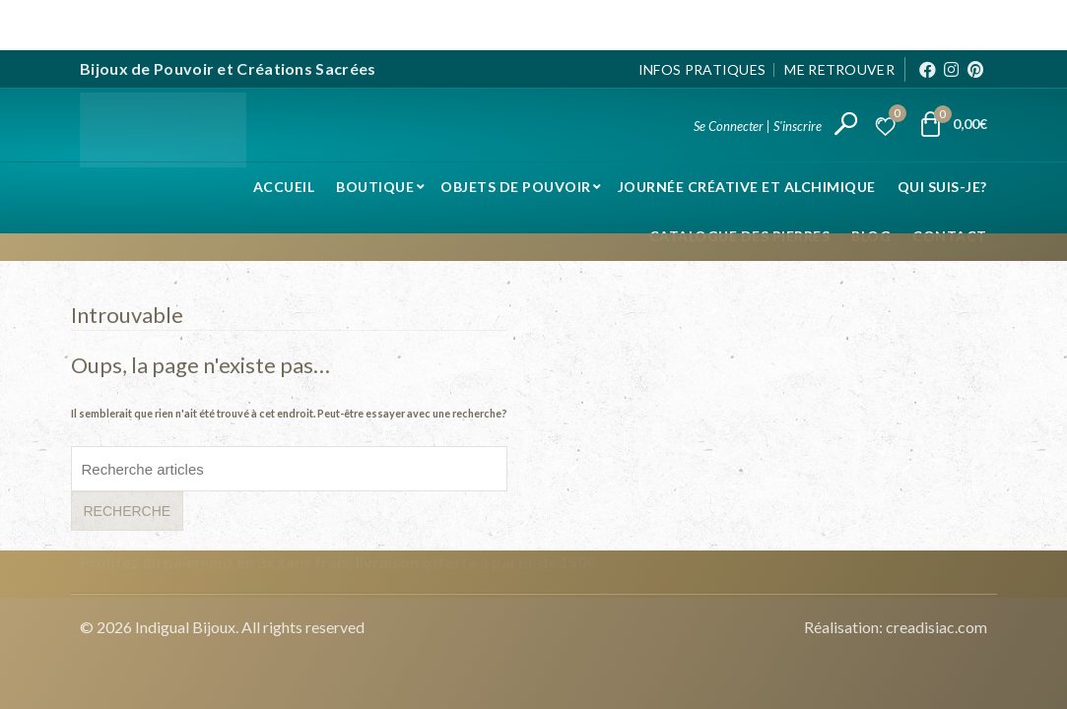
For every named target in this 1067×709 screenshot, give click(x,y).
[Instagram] (951, 66)
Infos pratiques (702, 65)
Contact (949, 233)
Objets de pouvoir (515, 183)
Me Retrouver (839, 65)
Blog (871, 233)
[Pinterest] (975, 66)
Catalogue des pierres (740, 233)
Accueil (284, 183)
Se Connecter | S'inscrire (758, 123)
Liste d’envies (894, 113)
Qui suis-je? (942, 183)
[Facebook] (927, 66)
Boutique (375, 183)
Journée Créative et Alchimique (747, 183)
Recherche (127, 508)
